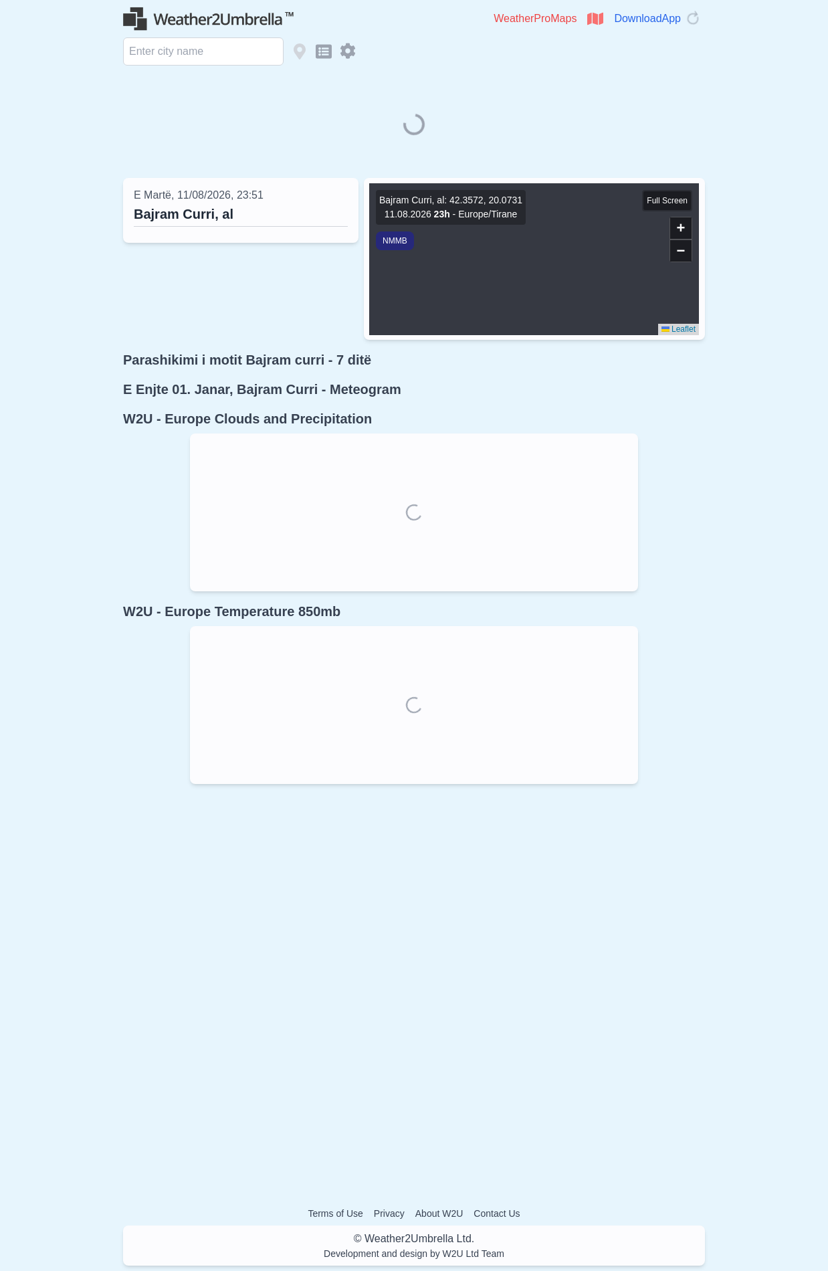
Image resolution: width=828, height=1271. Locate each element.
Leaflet (678, 329)
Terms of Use (335, 1213)
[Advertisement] (414, 984)
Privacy (389, 1213)
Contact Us (497, 1213)
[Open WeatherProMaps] (595, 19)
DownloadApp (647, 18)
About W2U (439, 1213)
